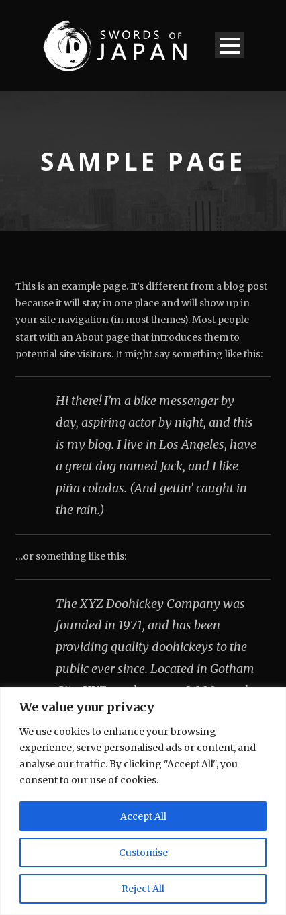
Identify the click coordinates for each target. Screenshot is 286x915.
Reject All (143, 889)
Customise (143, 852)
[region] (143, 801)
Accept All (143, 816)
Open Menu (229, 45)
